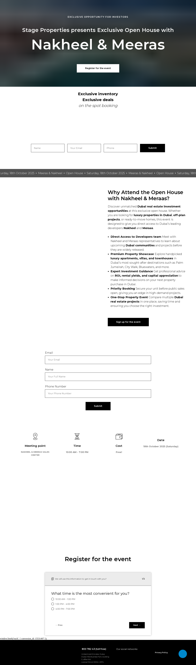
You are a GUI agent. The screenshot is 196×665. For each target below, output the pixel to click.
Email (49, 352)
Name (49, 369)
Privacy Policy (161, 652)
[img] (75, 656)
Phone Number (55, 386)
